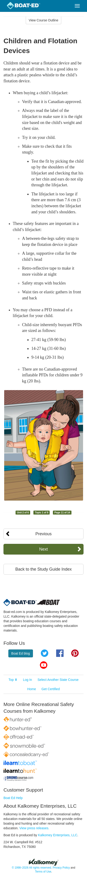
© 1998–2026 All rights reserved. (32, 867)
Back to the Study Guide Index (43, 569)
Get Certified (51, 689)
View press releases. (34, 828)
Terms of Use (43, 871)
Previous (43, 534)
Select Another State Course (58, 680)
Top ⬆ (13, 680)
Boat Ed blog (20, 653)
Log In (27, 680)
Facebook (60, 653)
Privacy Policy (61, 867)
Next (43, 549)
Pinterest (75, 653)
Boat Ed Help (13, 798)
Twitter (44, 653)
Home (31, 689)
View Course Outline (43, 20)
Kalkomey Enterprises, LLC (57, 835)
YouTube (43, 665)
